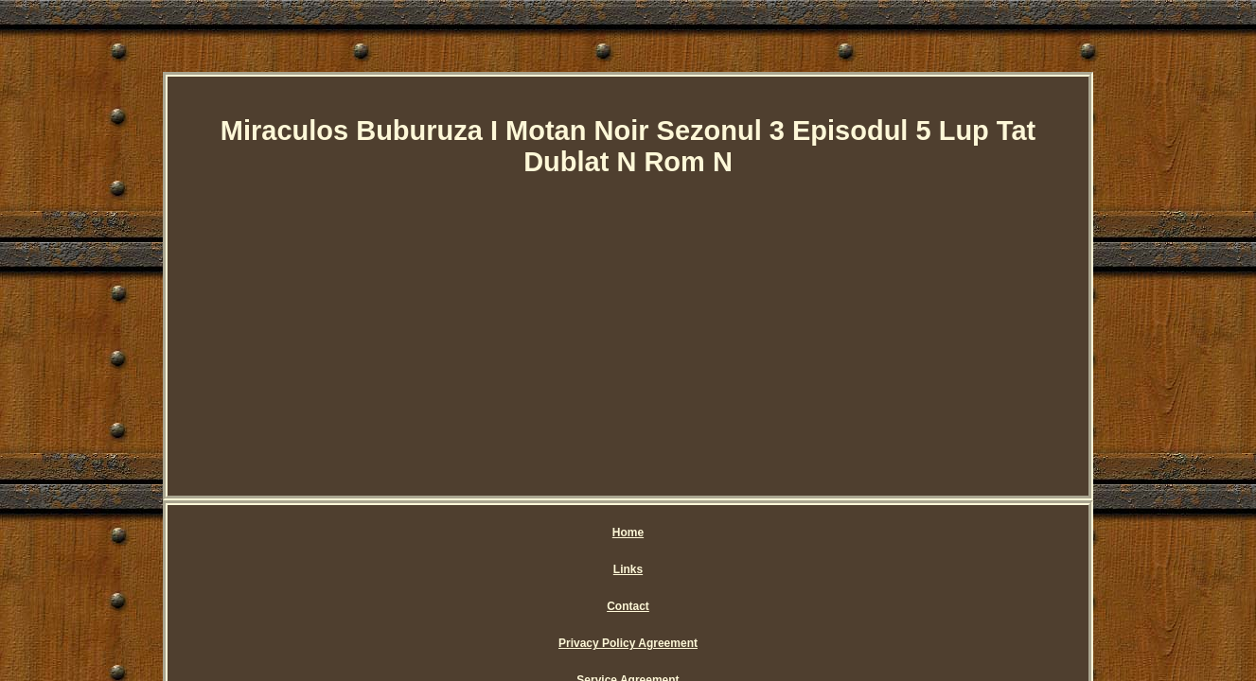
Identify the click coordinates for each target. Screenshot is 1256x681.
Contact (531, 532)
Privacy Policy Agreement (647, 532)
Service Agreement (794, 532)
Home (413, 532)
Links (469, 532)
